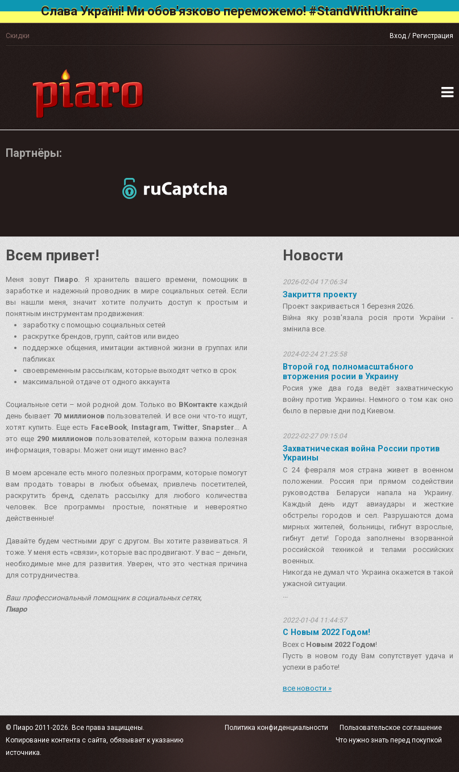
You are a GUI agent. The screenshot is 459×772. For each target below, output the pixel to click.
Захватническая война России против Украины (361, 453)
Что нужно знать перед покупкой (389, 740)
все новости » (307, 688)
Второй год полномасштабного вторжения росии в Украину (348, 371)
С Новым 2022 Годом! (326, 632)
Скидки (18, 36)
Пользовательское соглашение (391, 728)
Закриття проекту (320, 294)
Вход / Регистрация (421, 36)
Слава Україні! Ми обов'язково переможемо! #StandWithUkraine (229, 11)
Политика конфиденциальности (276, 728)
